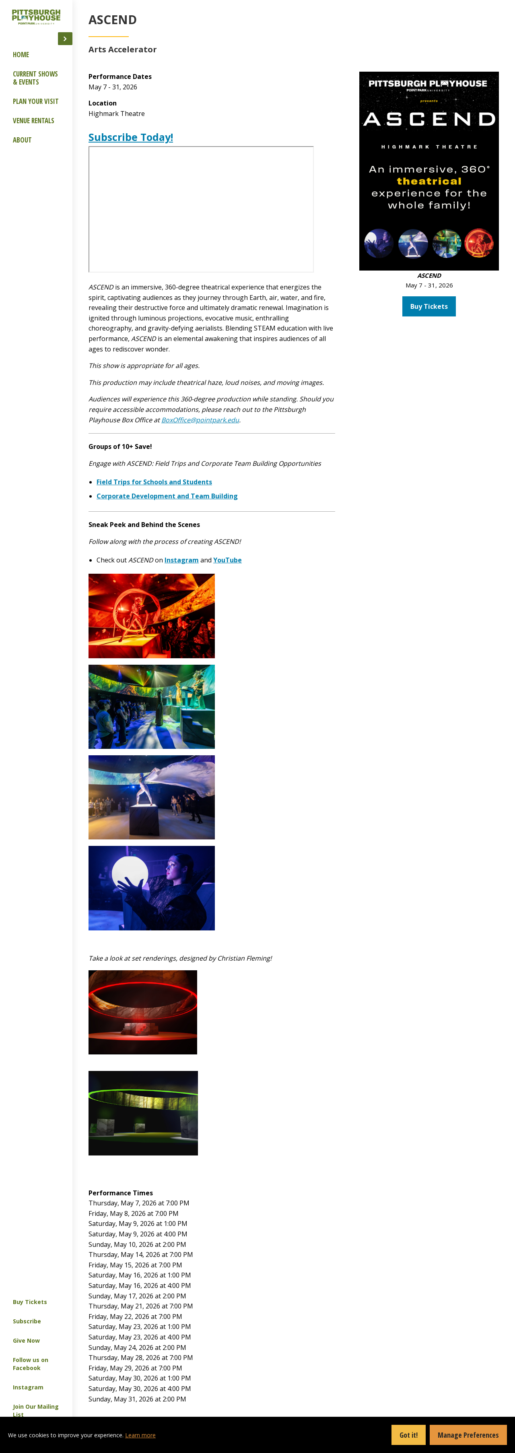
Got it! (409, 1435)
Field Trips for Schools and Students (251, 502)
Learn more (140, 1435)
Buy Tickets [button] (463, 211)
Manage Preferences (468, 1435)
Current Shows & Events (35, 78)
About (22, 140)
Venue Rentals (33, 120)
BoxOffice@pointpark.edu (362, 430)
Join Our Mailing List (36, 1410)
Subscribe (27, 1321)
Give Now (26, 1340)
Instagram (28, 1387)
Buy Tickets (30, 1302)
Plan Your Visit (36, 101)
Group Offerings (108, 74)
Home (21, 54)
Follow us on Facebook (30, 1364)
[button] (65, 38)
